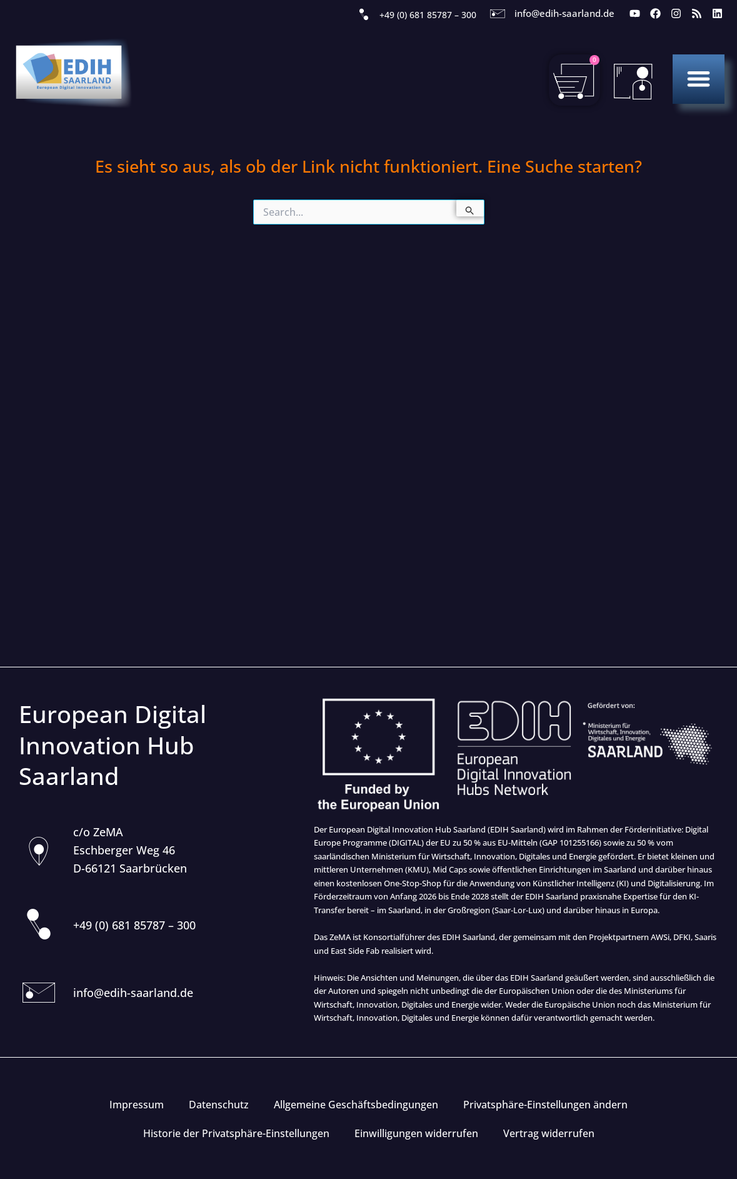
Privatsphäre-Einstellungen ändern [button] (545, 1104)
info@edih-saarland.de (564, 13)
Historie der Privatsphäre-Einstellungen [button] (236, 1133)
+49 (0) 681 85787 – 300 (427, 15)
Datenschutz (219, 1104)
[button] (698, 78)
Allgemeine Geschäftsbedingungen (356, 1104)
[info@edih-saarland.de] (497, 14)
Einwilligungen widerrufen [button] (416, 1133)
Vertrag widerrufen (548, 1133)
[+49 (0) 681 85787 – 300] (363, 15)
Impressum (136, 1104)
